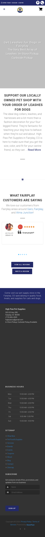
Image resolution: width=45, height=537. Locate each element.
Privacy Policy (26, 521)
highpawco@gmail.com (14, 319)
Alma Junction (24, 212)
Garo (30, 208)
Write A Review (22, 271)
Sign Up (12, 508)
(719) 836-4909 (11, 317)
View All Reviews (22, 264)
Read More (34, 149)
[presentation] (18, 498)
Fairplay (38, 208)
